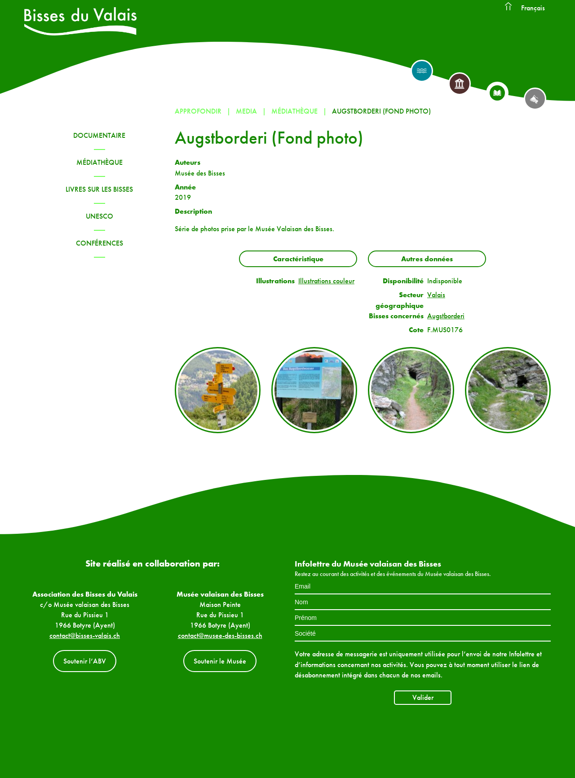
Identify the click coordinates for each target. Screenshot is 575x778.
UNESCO (99, 216)
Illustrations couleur (326, 281)
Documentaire (99, 135)
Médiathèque (99, 162)
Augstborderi (445, 316)
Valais (436, 294)
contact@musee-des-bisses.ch (220, 635)
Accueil (508, 6)
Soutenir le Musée (220, 661)
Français (533, 8)
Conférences (99, 243)
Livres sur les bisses (99, 189)
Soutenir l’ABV (84, 661)
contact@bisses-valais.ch (84, 635)
